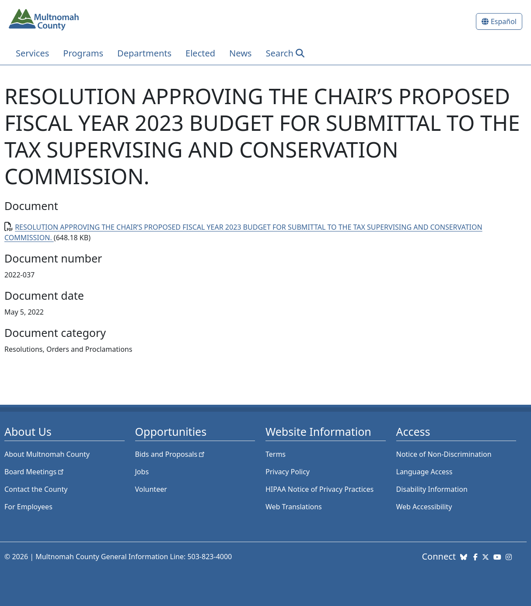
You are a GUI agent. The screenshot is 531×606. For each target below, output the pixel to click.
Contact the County (35, 489)
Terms (276, 454)
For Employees (28, 506)
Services (32, 53)
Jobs (142, 471)
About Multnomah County (47, 454)
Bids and (170, 454)
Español (504, 21)
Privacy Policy (288, 471)
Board (34, 471)
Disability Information (432, 489)
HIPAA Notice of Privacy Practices (320, 489)
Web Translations (294, 506)
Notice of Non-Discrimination (444, 454)
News (240, 53)
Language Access (424, 471)
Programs (83, 53)
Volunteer (151, 489)
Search (279, 53)
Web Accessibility (424, 506)
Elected (200, 53)
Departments (144, 53)
